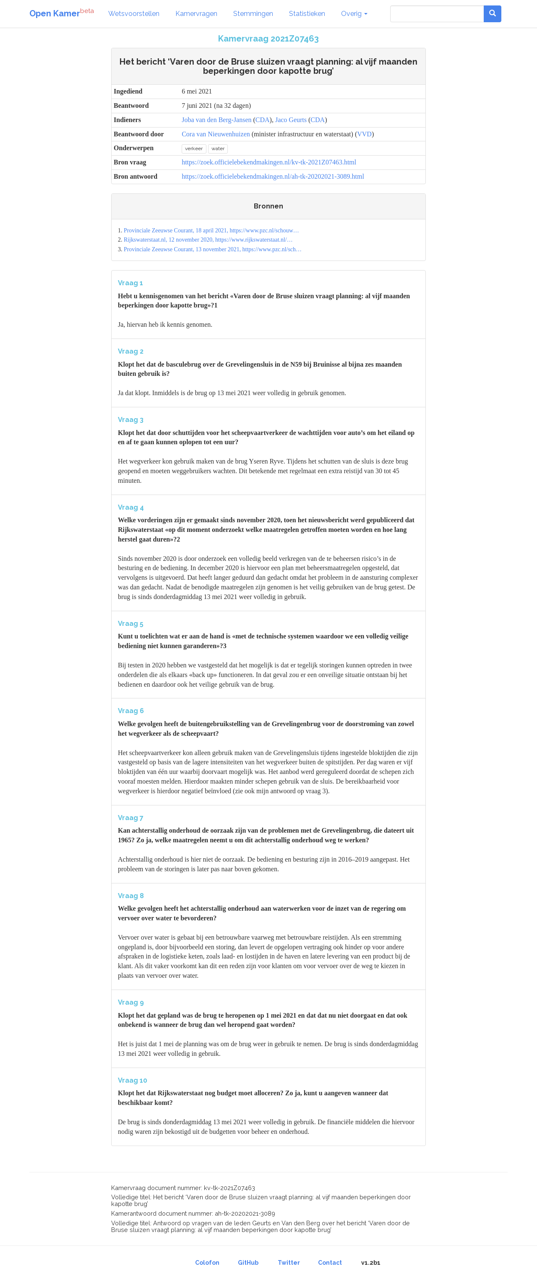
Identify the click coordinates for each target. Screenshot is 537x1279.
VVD (364, 134)
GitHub (248, 1262)
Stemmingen (253, 14)
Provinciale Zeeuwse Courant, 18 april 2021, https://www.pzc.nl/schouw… (211, 230)
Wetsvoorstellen (133, 14)
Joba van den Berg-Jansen (216, 119)
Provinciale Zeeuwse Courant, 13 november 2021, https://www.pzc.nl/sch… (213, 249)
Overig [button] (354, 14)
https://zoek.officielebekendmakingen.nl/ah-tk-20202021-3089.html (273, 176)
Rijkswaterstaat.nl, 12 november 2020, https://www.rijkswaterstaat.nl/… (208, 240)
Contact (330, 1262)
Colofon (207, 1262)
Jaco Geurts (291, 119)
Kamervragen (196, 14)
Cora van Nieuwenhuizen (216, 134)
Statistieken (307, 14)
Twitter (289, 1262)
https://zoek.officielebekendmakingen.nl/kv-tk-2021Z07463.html (269, 162)
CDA (262, 119)
